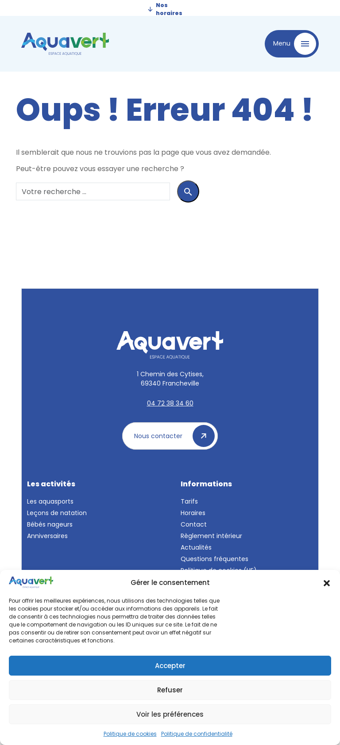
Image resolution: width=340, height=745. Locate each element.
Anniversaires (47, 535)
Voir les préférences (170, 714)
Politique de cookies (130, 733)
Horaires (193, 512)
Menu (294, 44)
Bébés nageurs (50, 524)
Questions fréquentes (214, 558)
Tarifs (189, 501)
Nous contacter (174, 436)
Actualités (196, 547)
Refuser (170, 690)
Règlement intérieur (211, 535)
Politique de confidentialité (196, 733)
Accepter (170, 665)
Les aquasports (50, 501)
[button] (326, 582)
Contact (194, 524)
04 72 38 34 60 (170, 403)
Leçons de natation (57, 512)
